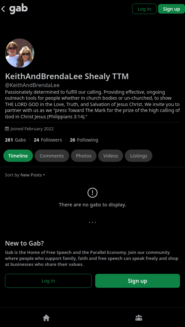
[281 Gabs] (19, 140)
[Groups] (138, 317)
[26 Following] (86, 140)
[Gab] (18, 9)
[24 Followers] (52, 140)
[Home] (46, 317)
